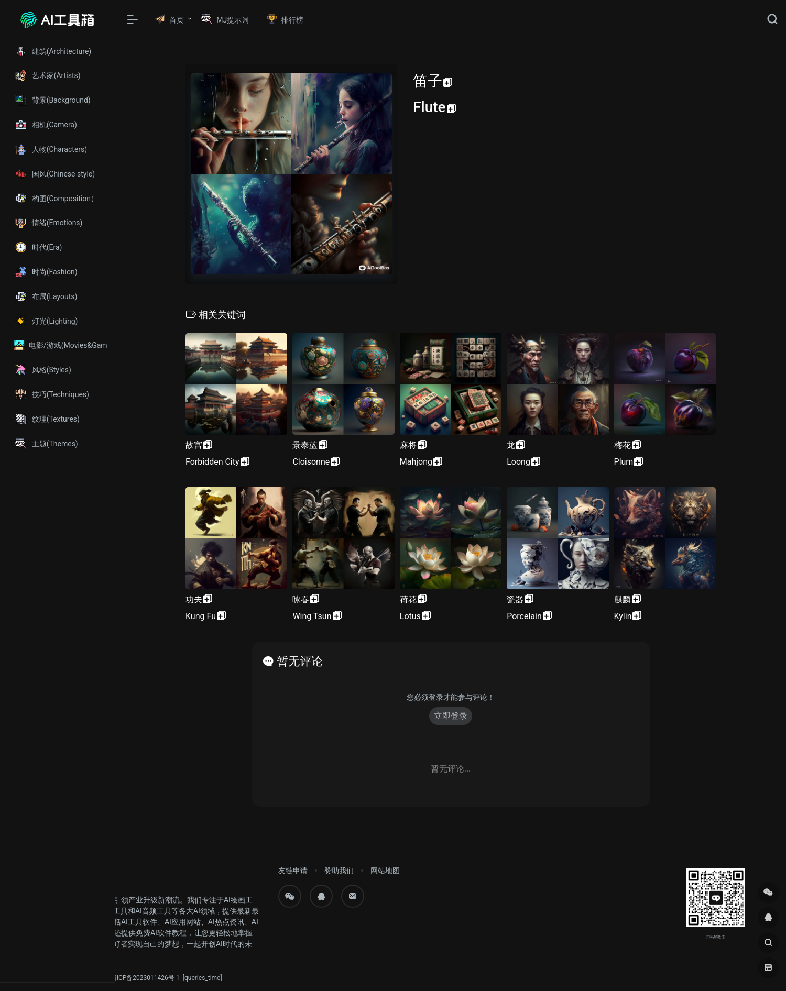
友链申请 (293, 870)
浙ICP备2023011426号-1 (145, 978)
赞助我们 (339, 870)
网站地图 (385, 870)
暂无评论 (300, 661)
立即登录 (450, 716)
